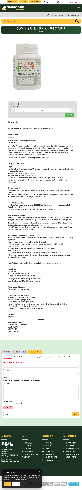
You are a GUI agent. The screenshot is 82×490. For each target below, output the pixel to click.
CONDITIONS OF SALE (72, 448)
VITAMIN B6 (49, 446)
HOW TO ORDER (71, 451)
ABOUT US (28, 446)
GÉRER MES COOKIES (72, 457)
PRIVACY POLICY (71, 443)
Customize (26, 484)
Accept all (7, 483)
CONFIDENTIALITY (71, 446)
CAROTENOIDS (50, 454)
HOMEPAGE (28, 443)
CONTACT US (29, 451)
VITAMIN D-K (49, 443)
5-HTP (48, 448)
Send (75, 414)
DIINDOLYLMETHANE (51, 457)
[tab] (14, 352)
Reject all (16, 484)
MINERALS (61, 15)
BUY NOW (69, 115)
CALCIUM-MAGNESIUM (73, 15)
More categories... (47, 460)
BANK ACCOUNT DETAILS (73, 454)
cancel (7, 414)
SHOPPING (54, 15)
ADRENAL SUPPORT (51, 451)
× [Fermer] (39, 471)
